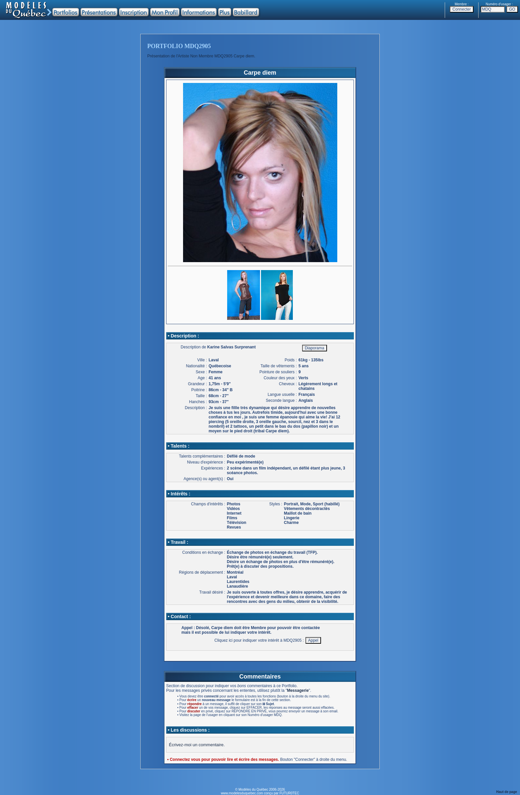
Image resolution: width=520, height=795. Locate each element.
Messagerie (297, 690)
